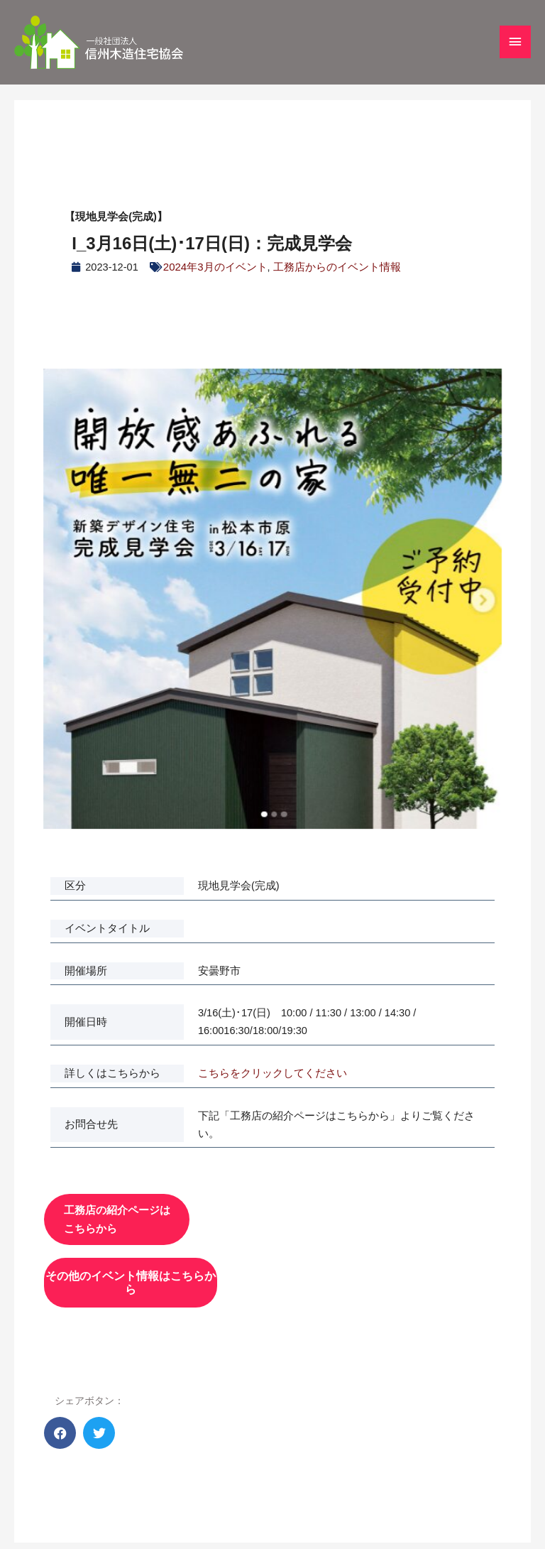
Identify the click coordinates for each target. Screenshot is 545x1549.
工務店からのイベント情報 (336, 266)
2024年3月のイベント (215, 266)
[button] (60, 1424)
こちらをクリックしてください (272, 1072)
